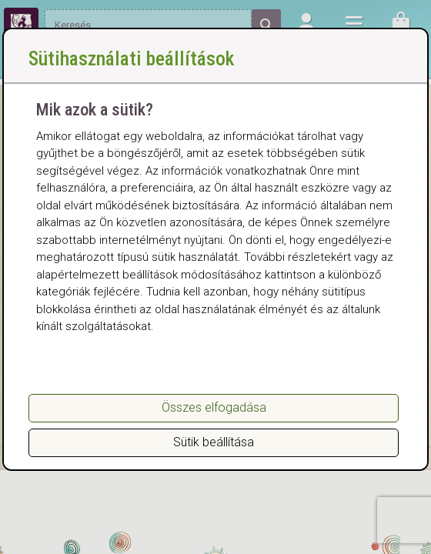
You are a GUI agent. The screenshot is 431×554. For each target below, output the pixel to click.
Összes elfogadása (214, 407)
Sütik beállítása (213, 442)
